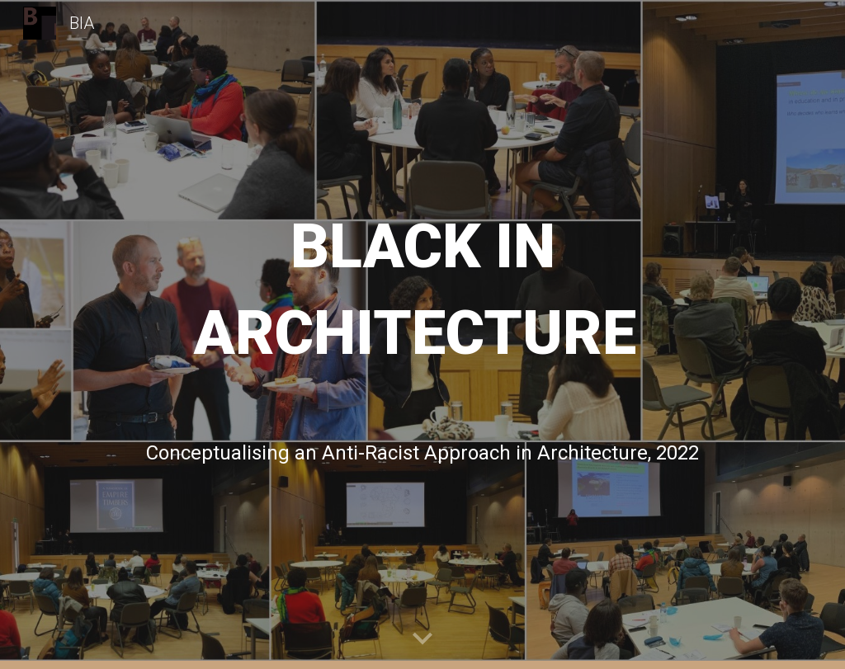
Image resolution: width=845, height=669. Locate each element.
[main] (423, 287)
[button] (422, 639)
